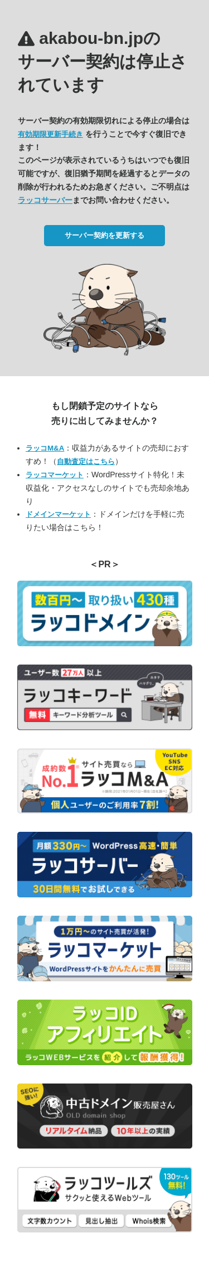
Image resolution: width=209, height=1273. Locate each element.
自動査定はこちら (86, 461)
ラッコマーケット (55, 475)
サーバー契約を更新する (104, 235)
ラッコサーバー (45, 200)
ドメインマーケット (58, 514)
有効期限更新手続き (50, 134)
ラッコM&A (45, 448)
